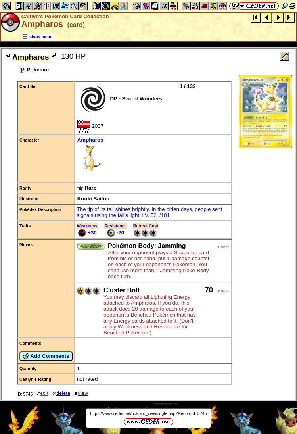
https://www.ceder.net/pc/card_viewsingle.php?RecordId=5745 (148, 413)
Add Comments (46, 356)
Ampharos (153, 156)
